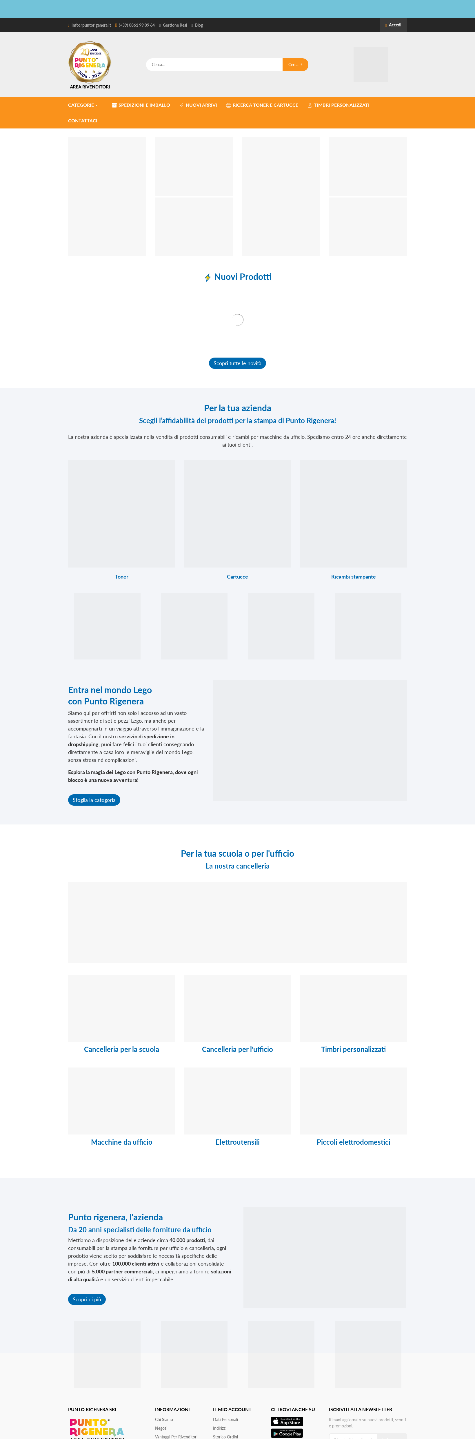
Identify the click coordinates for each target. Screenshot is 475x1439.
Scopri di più (87, 1299)
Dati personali (225, 1419)
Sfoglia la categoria (94, 800)
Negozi (161, 1428)
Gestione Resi (175, 25)
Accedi (393, 24)
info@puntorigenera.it (91, 25)
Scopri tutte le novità (237, 363)
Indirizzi (219, 1428)
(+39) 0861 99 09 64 (137, 25)
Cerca (295, 64)
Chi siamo (164, 1419)
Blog (199, 25)
